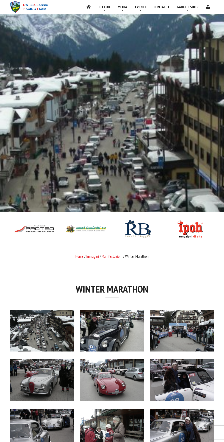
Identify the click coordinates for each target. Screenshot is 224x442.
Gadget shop (187, 6)
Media (122, 6)
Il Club (104, 6)
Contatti (161, 6)
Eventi (140, 6)
